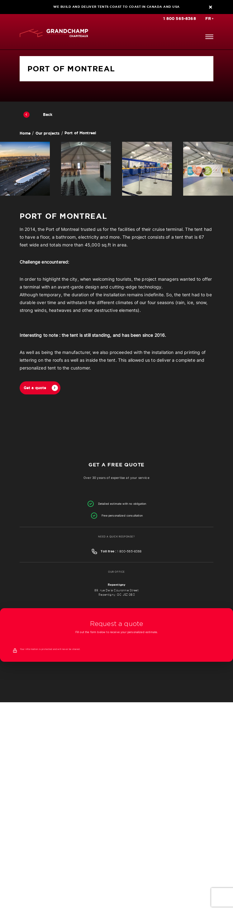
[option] (25, 169)
